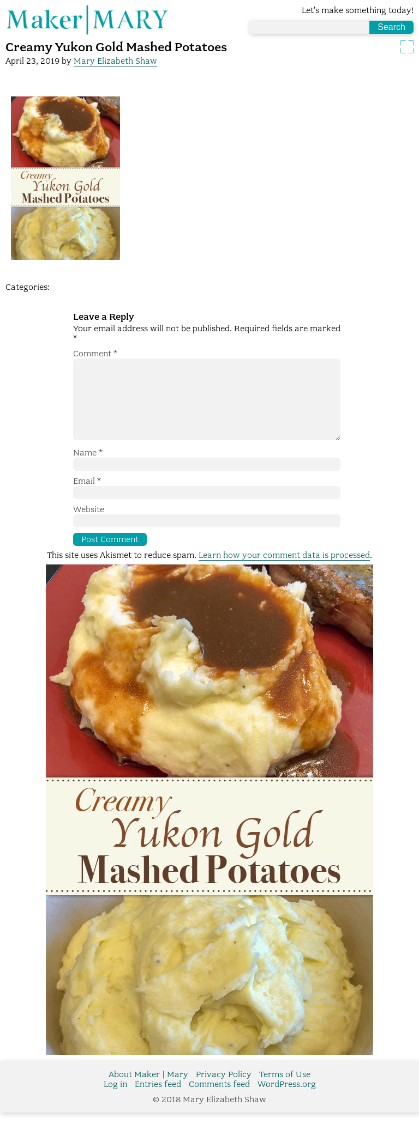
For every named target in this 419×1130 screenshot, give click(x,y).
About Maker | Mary (148, 1092)
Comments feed (219, 1102)
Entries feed (158, 1102)
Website (88, 527)
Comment (95, 354)
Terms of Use (284, 1092)
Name (88, 470)
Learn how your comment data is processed (284, 573)
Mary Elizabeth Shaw (115, 61)
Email (87, 498)
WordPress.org (287, 1102)
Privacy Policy (224, 1092)
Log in (115, 1102)
